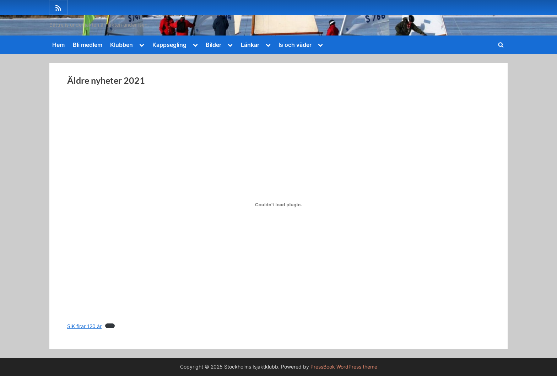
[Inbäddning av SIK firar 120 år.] (278, 205)
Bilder (213, 44)
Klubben (121, 44)
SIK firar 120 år (84, 326)
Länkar (250, 44)
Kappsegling (169, 44)
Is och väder (295, 44)
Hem (58, 44)
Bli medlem (87, 44)
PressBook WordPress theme (343, 367)
